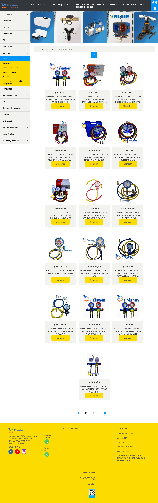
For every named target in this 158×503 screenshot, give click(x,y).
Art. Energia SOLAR (11, 140)
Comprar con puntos (125, 447)
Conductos (29, 4)
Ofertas (6, 115)
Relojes (6, 76)
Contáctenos (122, 442)
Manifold (101, 4)
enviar (91, 484)
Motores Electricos (11, 127)
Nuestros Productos (125, 433)
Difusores (41, 4)
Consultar (127, 106)
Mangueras (7, 63)
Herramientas (88, 4)
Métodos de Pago (124, 451)
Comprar (60, 106)
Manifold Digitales (10, 67)
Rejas (142, 4)
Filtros (76, 4)
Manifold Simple (9, 72)
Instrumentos (8, 121)
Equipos (52, 4)
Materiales (113, 4)
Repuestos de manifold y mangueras (13, 82)
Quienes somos (123, 438)
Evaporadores (64, 4)
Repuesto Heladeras (84, 7)
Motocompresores (128, 4)
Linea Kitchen (8, 134)
